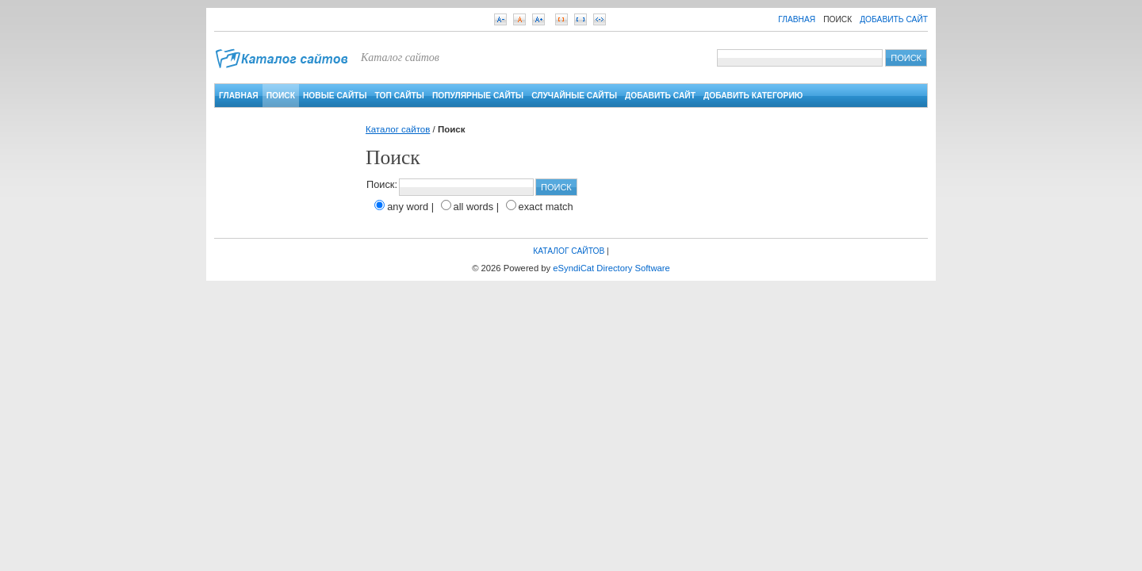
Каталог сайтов (398, 129)
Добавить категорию (753, 95)
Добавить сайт (894, 19)
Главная (796, 19)
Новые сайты (335, 95)
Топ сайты (399, 95)
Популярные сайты (477, 95)
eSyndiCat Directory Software (611, 268)
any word (407, 207)
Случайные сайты (574, 95)
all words (474, 207)
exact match (546, 207)
